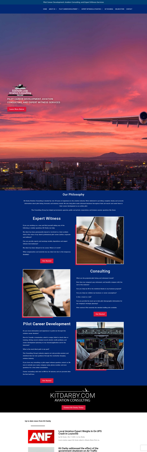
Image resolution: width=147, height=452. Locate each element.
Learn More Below (16, 109)
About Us (52, 9)
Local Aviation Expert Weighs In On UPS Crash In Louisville (80, 432)
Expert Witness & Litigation (91, 9)
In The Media (109, 9)
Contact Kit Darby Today (73, 408)
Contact (129, 9)
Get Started (46, 261)
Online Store (119, 9)
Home (45, 9)
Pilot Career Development (68, 9)
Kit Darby (63, 437)
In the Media (81, 437)
